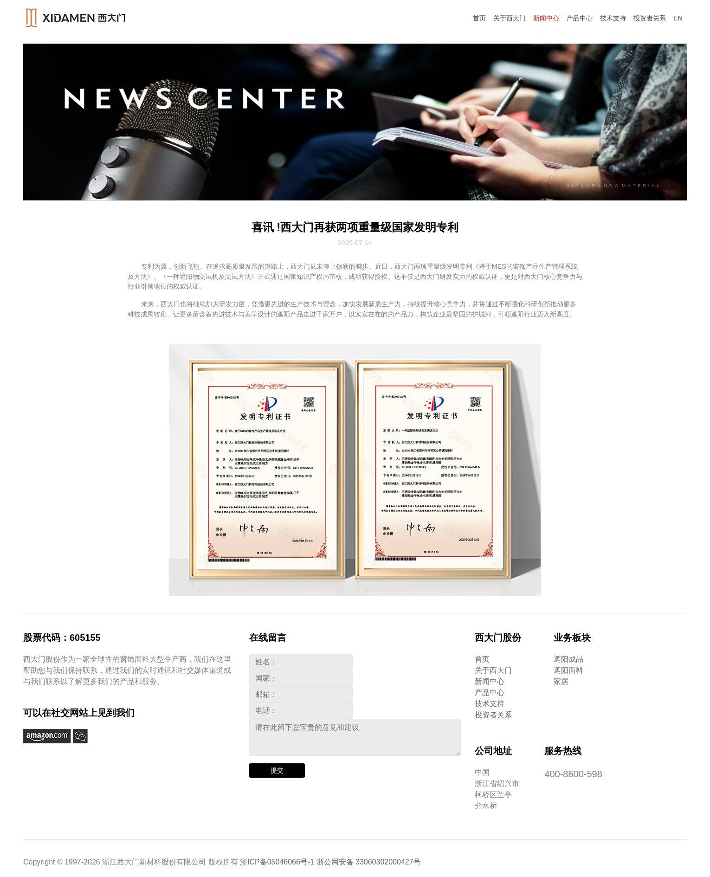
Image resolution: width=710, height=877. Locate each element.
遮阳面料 (568, 670)
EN (678, 18)
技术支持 (613, 18)
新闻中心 (546, 18)
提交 (277, 770)
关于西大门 (509, 18)
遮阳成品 (568, 659)
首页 (479, 18)
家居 (561, 681)
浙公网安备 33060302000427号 (368, 862)
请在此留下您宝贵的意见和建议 (355, 737)
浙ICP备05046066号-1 (277, 862)
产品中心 (580, 18)
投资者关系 (649, 18)
